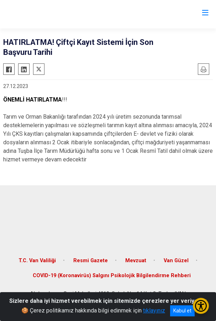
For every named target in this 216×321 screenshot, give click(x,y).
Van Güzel (176, 261)
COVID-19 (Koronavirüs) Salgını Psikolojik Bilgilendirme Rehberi (112, 276)
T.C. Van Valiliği (37, 261)
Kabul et (182, 311)
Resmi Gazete (90, 261)
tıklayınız (154, 310)
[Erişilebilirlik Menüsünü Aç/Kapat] (201, 306)
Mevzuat (135, 261)
